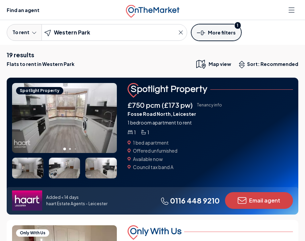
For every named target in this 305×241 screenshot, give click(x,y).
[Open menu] (292, 10)
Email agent (259, 200)
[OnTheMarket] (152, 9)
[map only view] (213, 64)
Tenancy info (209, 104)
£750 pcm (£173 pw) (160, 105)
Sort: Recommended (270, 64)
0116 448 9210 (190, 200)
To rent (24, 32)
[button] (216, 32)
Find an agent (23, 10)
